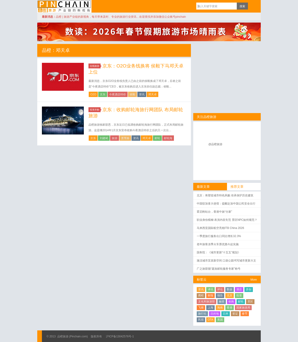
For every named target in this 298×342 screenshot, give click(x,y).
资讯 (142, 94)
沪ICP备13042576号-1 (120, 336)
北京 (229, 295)
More (254, 279)
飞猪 (201, 307)
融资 (221, 301)
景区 (250, 301)
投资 (239, 295)
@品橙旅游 (215, 144)
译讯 (210, 289)
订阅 (252, 6)
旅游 (114, 138)
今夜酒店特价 (117, 94)
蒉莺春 (125, 138)
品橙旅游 (64, 6)
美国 (220, 319)
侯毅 (132, 94)
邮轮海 (168, 138)
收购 (231, 301)
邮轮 (157, 138)
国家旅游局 (243, 307)
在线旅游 (95, 66)
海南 (220, 307)
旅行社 (202, 313)
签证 (235, 313)
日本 (225, 313)
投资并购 (95, 109)
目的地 (214, 313)
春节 (244, 313)
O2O (93, 94)
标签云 (202, 279)
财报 (210, 295)
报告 (220, 295)
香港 (229, 307)
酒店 (239, 289)
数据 (229, 289)
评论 (220, 289)
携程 (201, 295)
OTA (210, 319)
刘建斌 (104, 138)
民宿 (201, 319)
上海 (210, 307)
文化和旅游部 (206, 301)
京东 (102, 94)
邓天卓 (152, 94)
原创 (248, 289)
